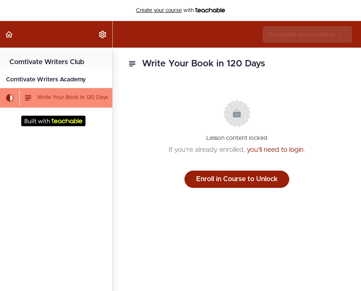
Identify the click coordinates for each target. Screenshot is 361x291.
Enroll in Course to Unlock (237, 179)
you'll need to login (275, 150)
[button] (9, 34)
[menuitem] (103, 34)
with (180, 10)
